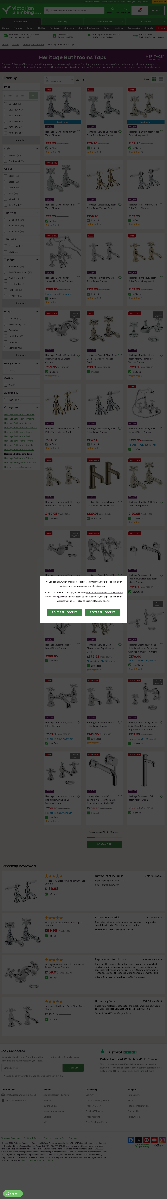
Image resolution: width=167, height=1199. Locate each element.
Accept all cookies (102, 612)
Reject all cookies (64, 612)
